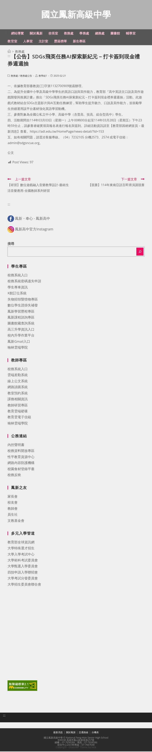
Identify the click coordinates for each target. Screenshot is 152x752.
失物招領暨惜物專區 (23, 300)
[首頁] (9, 52)
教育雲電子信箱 (19, 417)
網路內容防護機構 (21, 463)
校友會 (13, 503)
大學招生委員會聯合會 (24, 585)
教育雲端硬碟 (18, 411)
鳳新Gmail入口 (19, 342)
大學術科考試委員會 (23, 560)
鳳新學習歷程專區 (21, 312)
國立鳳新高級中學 (76, 14)
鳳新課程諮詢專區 (21, 318)
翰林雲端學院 (18, 348)
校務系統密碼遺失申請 (24, 281)
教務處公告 (26, 76)
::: (6, 32)
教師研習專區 (18, 405)
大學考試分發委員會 (23, 578)
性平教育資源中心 (21, 457)
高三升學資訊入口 (21, 330)
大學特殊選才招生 (21, 548)
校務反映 (14, 475)
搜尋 (11, 244)
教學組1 (43, 76)
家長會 (13, 497)
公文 (11, 153)
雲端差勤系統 (18, 375)
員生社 (13, 515)
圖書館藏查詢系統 (21, 323)
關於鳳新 (71, 733)
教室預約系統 (18, 393)
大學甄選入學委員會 (23, 566)
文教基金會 (16, 521)
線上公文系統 (18, 381)
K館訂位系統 (17, 293)
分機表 (95, 733)
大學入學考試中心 (21, 554)
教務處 (14, 76)
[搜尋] (139, 252)
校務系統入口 (18, 275)
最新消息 (58, 733)
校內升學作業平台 (21, 336)
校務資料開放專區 (21, 451)
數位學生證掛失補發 (23, 305)
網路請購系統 (18, 387)
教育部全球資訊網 (21, 542)
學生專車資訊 (18, 287)
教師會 (13, 509)
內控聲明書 (16, 445)
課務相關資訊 (18, 399)
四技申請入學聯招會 (23, 572)
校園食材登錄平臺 (21, 469)
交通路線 (83, 733)
